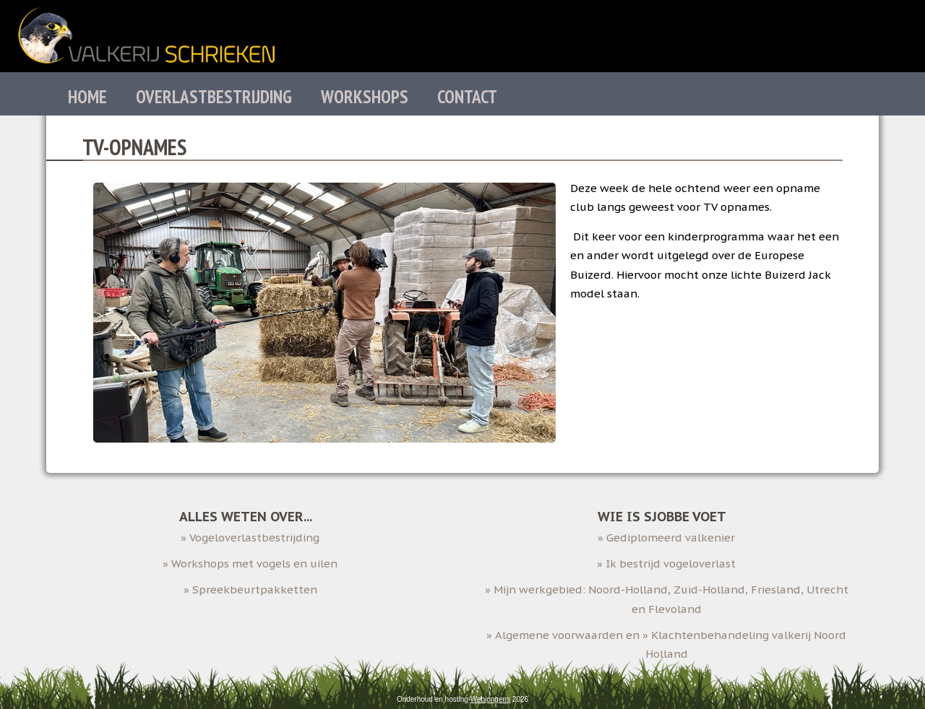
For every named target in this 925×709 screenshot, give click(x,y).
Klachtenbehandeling (710, 635)
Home (87, 96)
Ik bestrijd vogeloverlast (671, 563)
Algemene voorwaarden (559, 635)
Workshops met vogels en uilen (254, 563)
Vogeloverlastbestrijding (254, 537)
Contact (467, 96)
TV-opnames (134, 147)
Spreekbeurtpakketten (254, 589)
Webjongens (490, 699)
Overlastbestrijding (214, 96)
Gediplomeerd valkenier (670, 537)
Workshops (364, 96)
